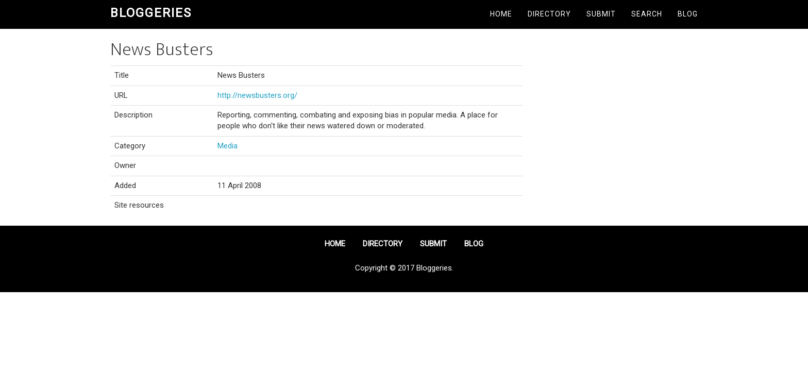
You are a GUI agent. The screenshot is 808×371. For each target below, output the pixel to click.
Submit (601, 14)
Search (646, 14)
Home (501, 14)
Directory (549, 14)
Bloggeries (151, 13)
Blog (688, 14)
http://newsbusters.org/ (257, 95)
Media (227, 145)
